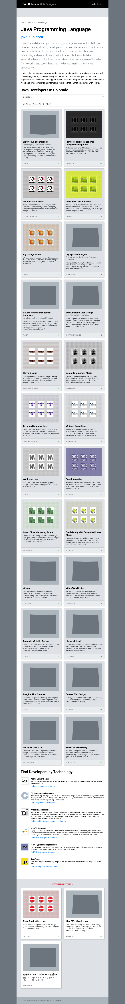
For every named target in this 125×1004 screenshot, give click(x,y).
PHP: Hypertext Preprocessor (44, 845)
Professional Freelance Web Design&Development (80, 143)
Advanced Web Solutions (78, 201)
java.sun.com (32, 37)
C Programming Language (42, 793)
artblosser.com (30, 479)
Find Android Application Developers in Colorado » (48, 821)
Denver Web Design (76, 694)
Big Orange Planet (32, 254)
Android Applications (40, 810)
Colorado (43, 4)
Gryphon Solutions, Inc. (35, 426)
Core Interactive (74, 479)
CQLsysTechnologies (76, 254)
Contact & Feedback (54, 1000)
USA (24, 4)
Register (100, 4)
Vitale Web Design (75, 588)
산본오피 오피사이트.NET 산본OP (40, 974)
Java (51, 22)
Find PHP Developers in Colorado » (43, 852)
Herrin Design (30, 373)
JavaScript (35, 859)
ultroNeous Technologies (36, 141)
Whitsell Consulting (76, 426)
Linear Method (73, 641)
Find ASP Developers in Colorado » (43, 786)
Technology (42, 22)
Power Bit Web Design (77, 747)
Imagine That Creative (34, 694)
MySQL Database (38, 828)
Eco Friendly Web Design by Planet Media (83, 533)
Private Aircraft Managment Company (37, 314)
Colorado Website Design (36, 641)
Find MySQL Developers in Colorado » (44, 838)
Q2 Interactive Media (33, 201)
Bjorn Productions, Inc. (34, 921)
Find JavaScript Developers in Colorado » (45, 867)
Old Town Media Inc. (33, 747)
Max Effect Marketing (77, 921)
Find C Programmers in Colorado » (43, 803)
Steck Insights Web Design (79, 312)
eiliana (26, 588)
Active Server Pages (40, 779)
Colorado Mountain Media (79, 373)
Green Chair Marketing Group (38, 532)
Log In (93, 4)
